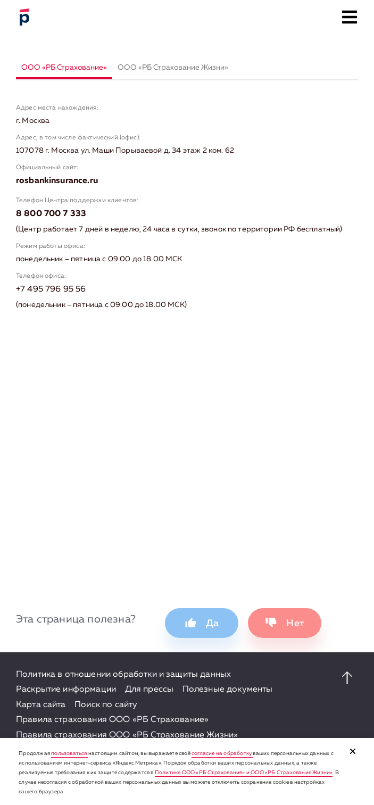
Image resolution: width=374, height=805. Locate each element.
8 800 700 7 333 (51, 214)
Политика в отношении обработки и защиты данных (123, 674)
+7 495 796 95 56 (51, 289)
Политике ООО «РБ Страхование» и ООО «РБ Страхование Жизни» (244, 772)
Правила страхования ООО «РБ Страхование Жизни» (127, 735)
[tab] (64, 68)
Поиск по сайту (105, 705)
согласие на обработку (222, 753)
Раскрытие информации (66, 689)
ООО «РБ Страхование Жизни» (173, 67)
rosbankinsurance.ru (57, 181)
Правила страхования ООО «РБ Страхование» (112, 720)
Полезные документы (227, 689)
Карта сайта (41, 705)
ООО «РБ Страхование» (64, 67)
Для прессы (149, 689)
